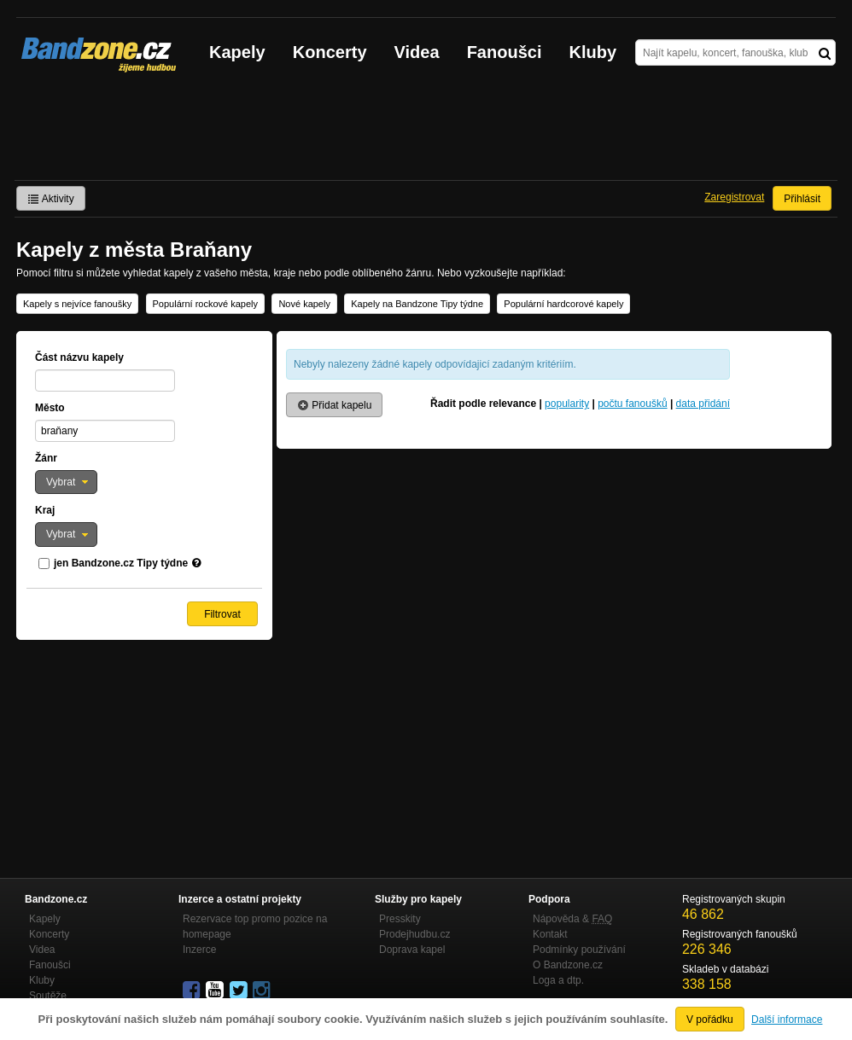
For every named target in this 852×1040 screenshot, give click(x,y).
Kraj (45, 510)
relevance (512, 404)
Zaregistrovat (734, 197)
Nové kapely (304, 304)
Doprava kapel (412, 950)
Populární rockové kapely (206, 304)
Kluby (593, 52)
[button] (66, 482)
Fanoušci (504, 52)
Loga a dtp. (558, 980)
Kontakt (550, 934)
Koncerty (330, 52)
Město (50, 408)
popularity (567, 404)
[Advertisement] (426, 133)
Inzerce (199, 950)
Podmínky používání (579, 950)
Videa (417, 52)
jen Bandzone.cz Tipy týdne (121, 563)
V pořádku (709, 1019)
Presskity (400, 919)
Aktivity (50, 199)
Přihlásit (802, 199)
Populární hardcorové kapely (563, 304)
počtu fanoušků (632, 404)
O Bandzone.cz (568, 965)
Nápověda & (572, 919)
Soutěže (48, 996)
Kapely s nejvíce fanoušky (77, 304)
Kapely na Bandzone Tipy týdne (417, 304)
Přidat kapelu (334, 405)
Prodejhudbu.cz (414, 934)
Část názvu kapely (79, 357)
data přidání (703, 404)
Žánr (46, 458)
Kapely (237, 52)
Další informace (786, 1019)
